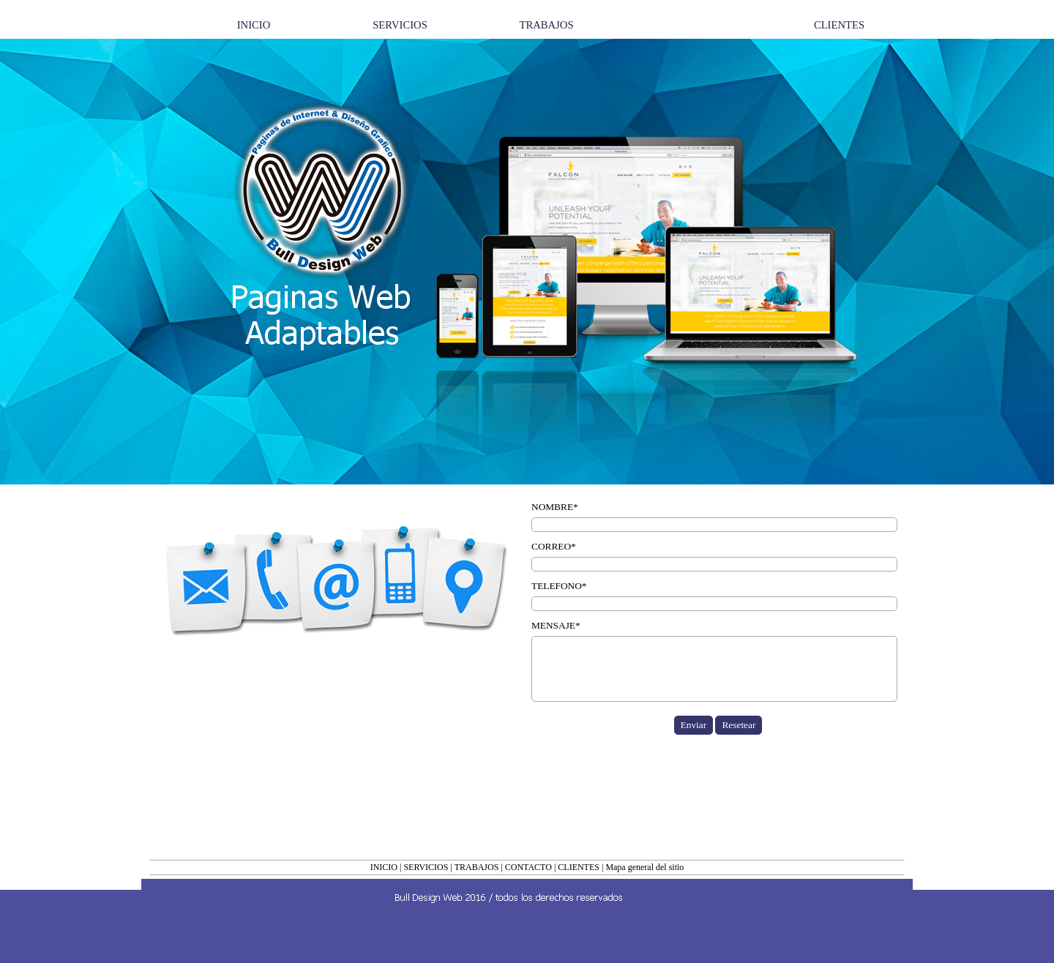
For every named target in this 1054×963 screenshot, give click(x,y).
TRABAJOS (477, 867)
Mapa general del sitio (644, 867)
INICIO (383, 867)
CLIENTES (578, 867)
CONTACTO (528, 867)
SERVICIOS (425, 867)
